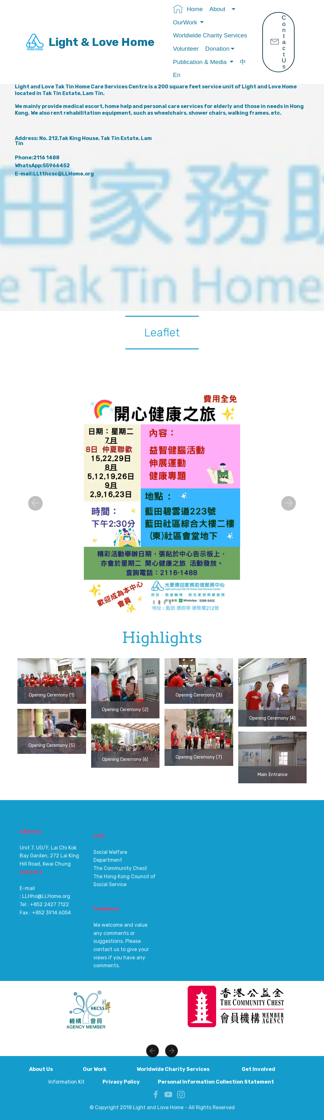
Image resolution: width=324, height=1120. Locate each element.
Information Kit (67, 1082)
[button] (35, 503)
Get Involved (268, 1069)
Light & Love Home (101, 42)
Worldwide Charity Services (211, 35)
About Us (51, 1069)
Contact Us (278, 42)
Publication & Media (200, 62)
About (219, 9)
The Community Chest (120, 963)
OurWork (186, 22)
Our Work (105, 1069)
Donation (217, 48)
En (177, 75)
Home (188, 9)
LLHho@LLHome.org (46, 957)
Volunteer (186, 48)
